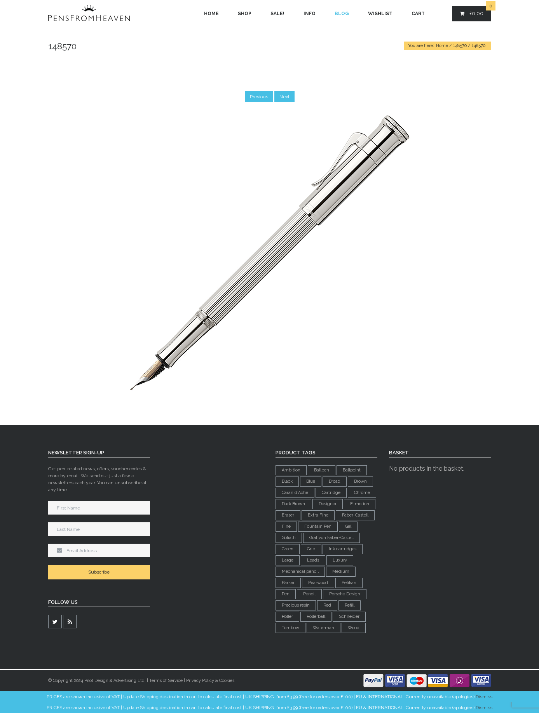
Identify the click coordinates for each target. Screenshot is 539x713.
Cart (418, 13)
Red (327, 605)
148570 (460, 45)
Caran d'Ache (295, 492)
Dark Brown (293, 503)
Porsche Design (344, 593)
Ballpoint (352, 470)
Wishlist (380, 13)
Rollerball (316, 616)
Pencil (309, 593)
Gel (348, 526)
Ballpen (321, 470)
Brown (360, 481)
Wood (353, 627)
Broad (334, 481)
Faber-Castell (355, 515)
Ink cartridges (342, 548)
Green (287, 548)
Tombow (290, 627)
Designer (328, 503)
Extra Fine (318, 515)
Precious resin (296, 605)
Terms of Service (166, 680)
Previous (259, 96)
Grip (311, 548)
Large (287, 560)
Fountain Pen (317, 526)
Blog (342, 13)
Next (284, 96)
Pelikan (349, 582)
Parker (288, 582)
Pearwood (318, 582)
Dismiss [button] (484, 696)
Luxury (340, 560)
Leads (313, 560)
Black (287, 481)
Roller (287, 616)
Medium (340, 571)
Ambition (291, 470)
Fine (286, 526)
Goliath (289, 537)
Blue (310, 481)
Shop (244, 13)
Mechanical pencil (300, 571)
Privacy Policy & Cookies (210, 680)
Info (310, 13)
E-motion (359, 503)
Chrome (362, 492)
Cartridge (331, 492)
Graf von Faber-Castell (331, 537)
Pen (286, 593)
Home (211, 13)
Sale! (277, 13)
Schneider (349, 616)
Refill (349, 605)
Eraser (288, 515)
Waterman (323, 627)
